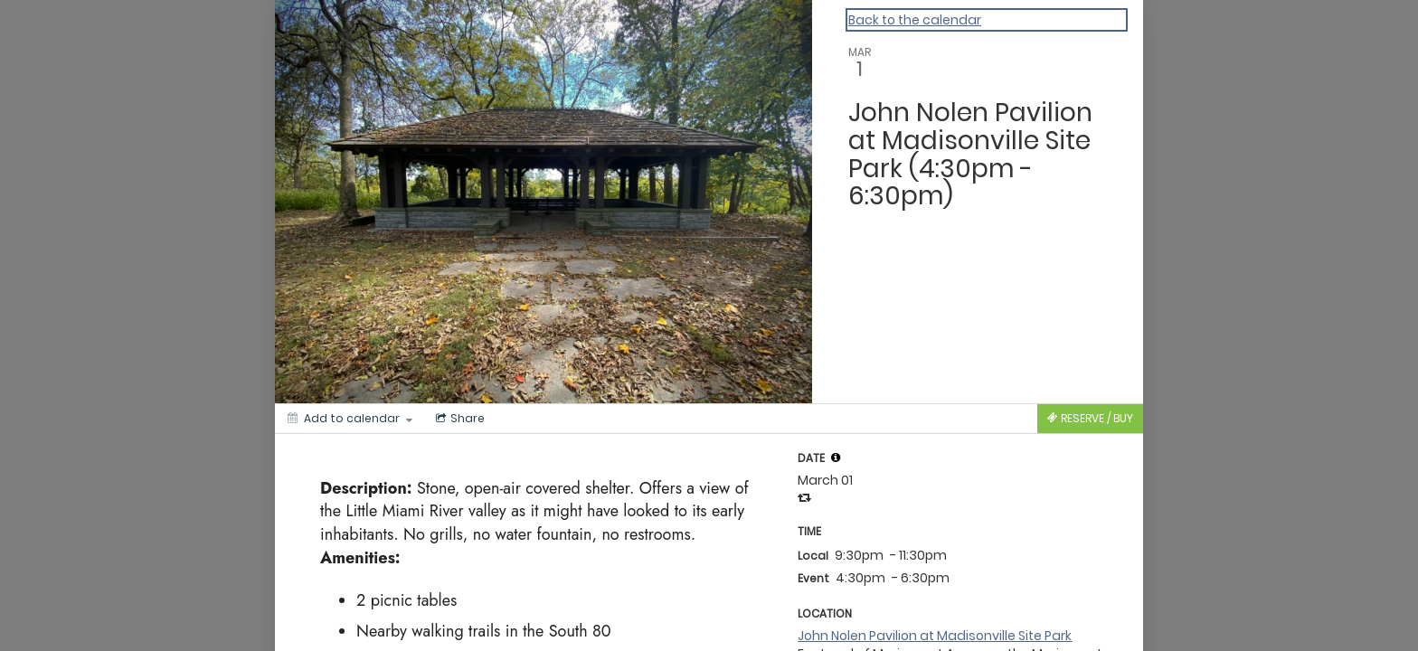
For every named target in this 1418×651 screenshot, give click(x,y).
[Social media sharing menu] (458, 418)
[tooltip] (835, 457)
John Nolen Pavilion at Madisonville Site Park (935, 636)
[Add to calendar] (350, 418)
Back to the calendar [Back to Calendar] (914, 20)
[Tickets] (1090, 418)
